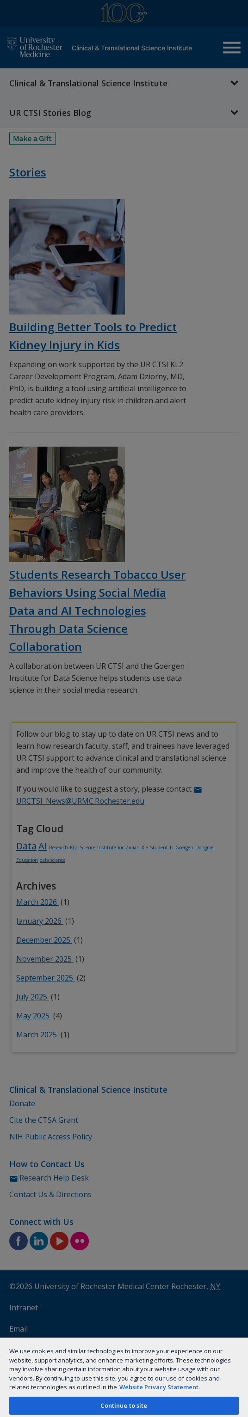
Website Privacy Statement (158, 1387)
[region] (124, 1377)
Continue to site (123, 1405)
